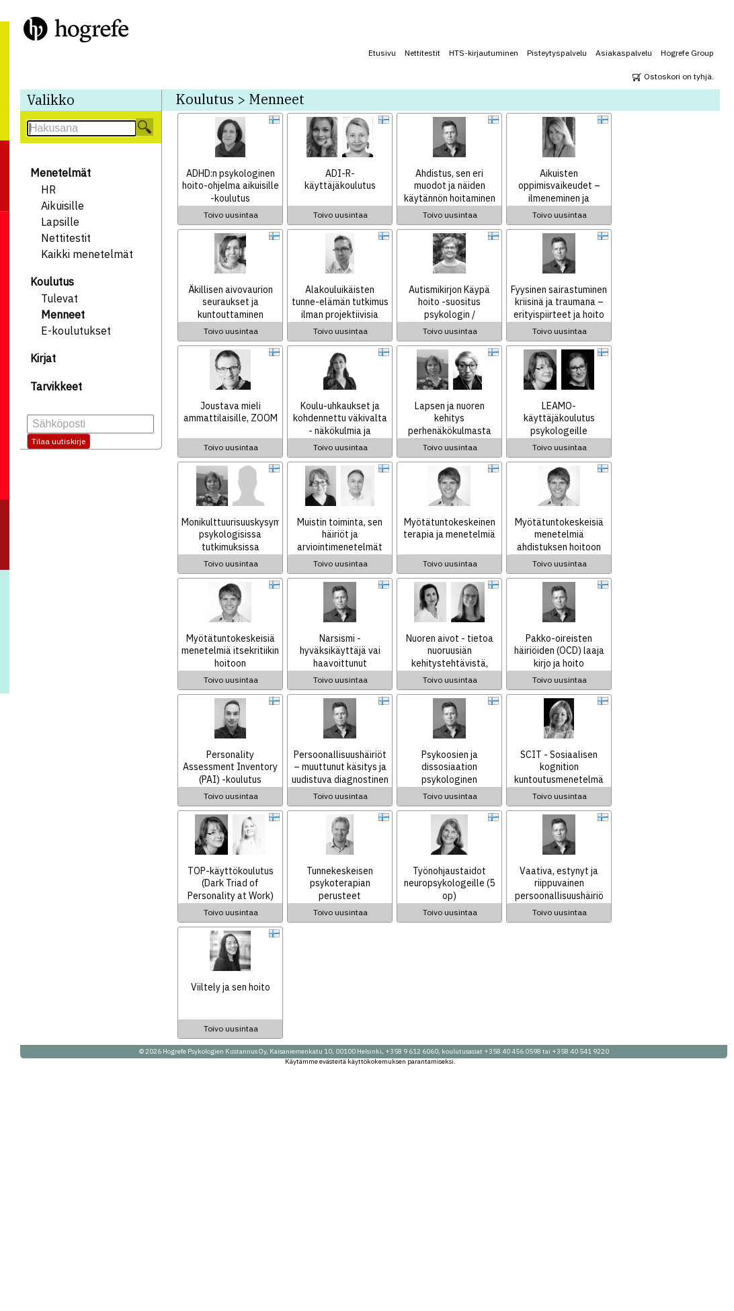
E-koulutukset (76, 330)
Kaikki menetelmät (87, 254)
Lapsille (60, 221)
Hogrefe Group (687, 53)
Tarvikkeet (56, 386)
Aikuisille (62, 205)
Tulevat (59, 298)
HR (48, 189)
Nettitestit (422, 53)
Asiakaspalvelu (624, 53)
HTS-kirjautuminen (483, 53)
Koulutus (52, 281)
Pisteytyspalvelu (557, 53)
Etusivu (382, 53)
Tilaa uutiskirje (58, 441)
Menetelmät (60, 172)
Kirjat (43, 358)
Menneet (63, 314)
